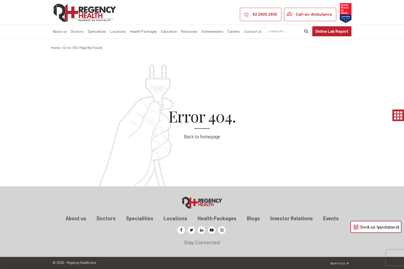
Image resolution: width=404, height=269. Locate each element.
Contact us (253, 31)
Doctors (77, 31)
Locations (118, 31)
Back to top (337, 263)
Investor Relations (291, 218)
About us (60, 31)
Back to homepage (202, 136)
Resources (189, 31)
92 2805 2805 (264, 14)
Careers (234, 31)
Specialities (97, 31)
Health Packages (143, 31)
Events (331, 218)
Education (169, 31)
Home (55, 48)
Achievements (212, 31)
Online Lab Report (331, 31)
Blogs (253, 218)
